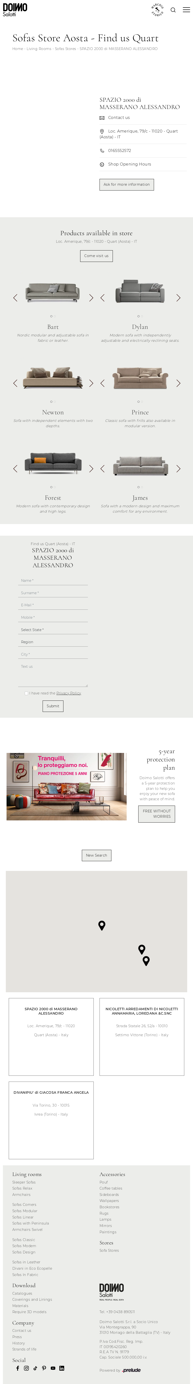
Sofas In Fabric (25, 1275)
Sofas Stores (65, 49)
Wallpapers (109, 1201)
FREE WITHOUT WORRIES (157, 814)
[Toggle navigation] (185, 9)
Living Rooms (39, 49)
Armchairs (21, 1194)
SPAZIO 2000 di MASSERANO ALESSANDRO (119, 49)
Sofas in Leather (26, 1262)
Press (17, 1337)
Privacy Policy (68, 693)
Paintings (108, 1232)
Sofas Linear (23, 1217)
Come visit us (96, 256)
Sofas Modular (25, 1211)
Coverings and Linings (32, 1299)
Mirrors (106, 1226)
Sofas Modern (24, 1246)
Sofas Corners (24, 1204)
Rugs (104, 1213)
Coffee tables (111, 1188)
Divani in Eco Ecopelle (32, 1268)
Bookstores (110, 1207)
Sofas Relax (22, 1188)
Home (17, 49)
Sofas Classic (23, 1240)
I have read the (55, 693)
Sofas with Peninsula (30, 1223)
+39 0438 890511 (120, 1312)
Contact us (21, 1330)
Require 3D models (29, 1312)
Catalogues (22, 1293)
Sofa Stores (109, 1250)
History (18, 1343)
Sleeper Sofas (24, 1182)
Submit (53, 706)
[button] (91, 299)
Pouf (104, 1182)
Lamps (106, 1219)
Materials (20, 1306)
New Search (96, 855)
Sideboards (109, 1194)
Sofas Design (24, 1252)
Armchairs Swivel (27, 1229)
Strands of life (24, 1349)
